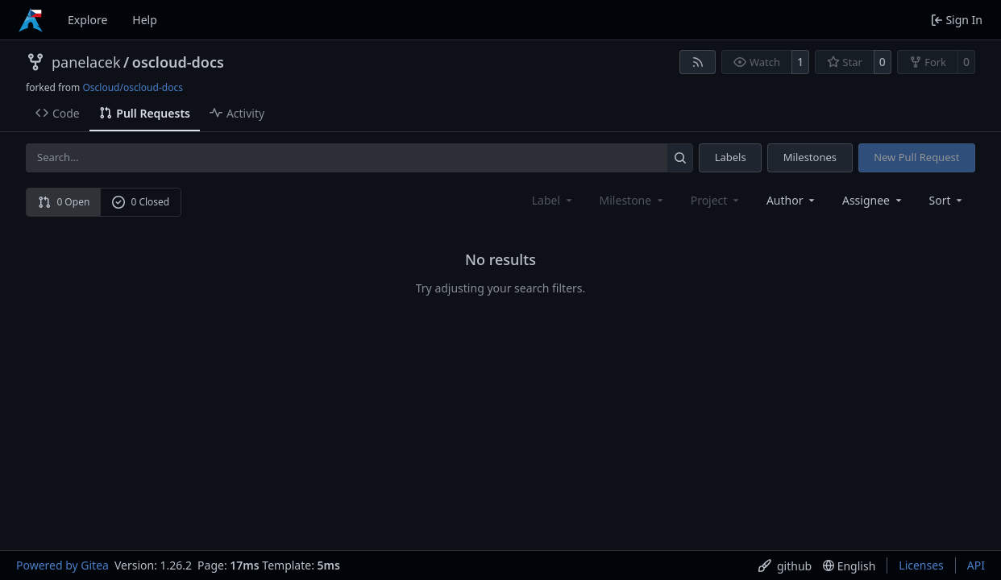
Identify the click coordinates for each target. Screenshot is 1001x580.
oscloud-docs (178, 62)
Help (144, 19)
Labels (730, 157)
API (976, 565)
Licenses (921, 565)
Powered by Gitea (62, 565)
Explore (87, 19)
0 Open (64, 202)
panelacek (86, 62)
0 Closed (141, 202)
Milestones (810, 157)
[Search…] (680, 157)
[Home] (30, 20)
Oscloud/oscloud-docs (132, 87)
